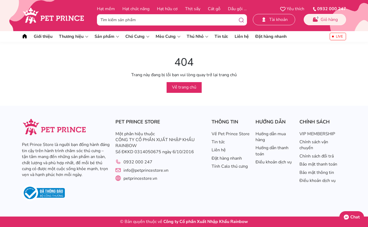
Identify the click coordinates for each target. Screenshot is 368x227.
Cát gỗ (214, 9)
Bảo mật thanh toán (318, 164)
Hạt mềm (106, 9)
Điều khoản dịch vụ (274, 162)
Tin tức (221, 36)
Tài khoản (274, 20)
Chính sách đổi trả (316, 156)
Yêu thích (292, 9)
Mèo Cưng (168, 36)
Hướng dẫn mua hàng (271, 137)
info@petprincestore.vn (145, 170)
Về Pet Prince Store (231, 134)
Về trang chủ (184, 87)
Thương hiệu (73, 36)
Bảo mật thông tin (316, 172)
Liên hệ (242, 36)
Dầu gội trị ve (241, 9)
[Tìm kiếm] (241, 19)
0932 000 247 (137, 162)
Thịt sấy (192, 9)
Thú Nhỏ (197, 36)
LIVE (339, 36)
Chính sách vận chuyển (313, 145)
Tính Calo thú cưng (230, 166)
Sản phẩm (107, 36)
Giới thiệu (43, 36)
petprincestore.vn (140, 178)
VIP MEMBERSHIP (317, 134)
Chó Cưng (137, 36)
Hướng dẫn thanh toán (272, 151)
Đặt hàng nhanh (271, 36)
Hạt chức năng (135, 9)
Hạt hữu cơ (167, 9)
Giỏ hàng (325, 19)
